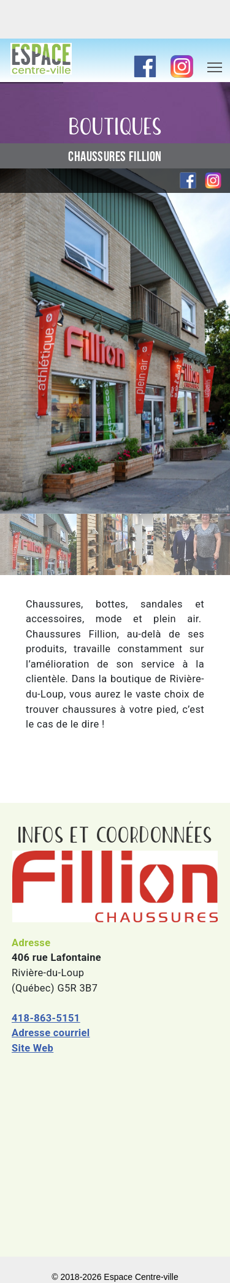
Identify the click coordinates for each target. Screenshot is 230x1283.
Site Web (32, 1048)
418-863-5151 (46, 1018)
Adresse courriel (51, 1033)
